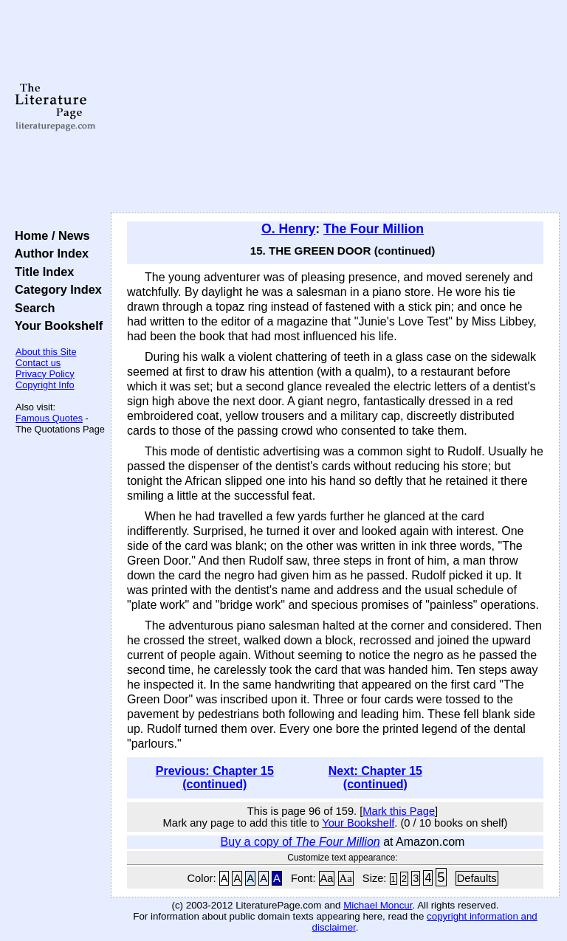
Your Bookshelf (55, 325)
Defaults (477, 878)
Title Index (41, 271)
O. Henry (288, 228)
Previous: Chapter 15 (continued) (215, 777)
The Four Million (373, 228)
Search (31, 307)
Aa (327, 878)
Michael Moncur (377, 905)
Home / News (49, 235)
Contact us (38, 362)
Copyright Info (45, 384)
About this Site (46, 351)
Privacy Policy (45, 373)
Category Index (55, 289)
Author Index (48, 253)
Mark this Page (398, 811)
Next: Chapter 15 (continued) (375, 777)
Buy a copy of (300, 841)
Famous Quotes (49, 418)
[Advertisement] (335, 107)
